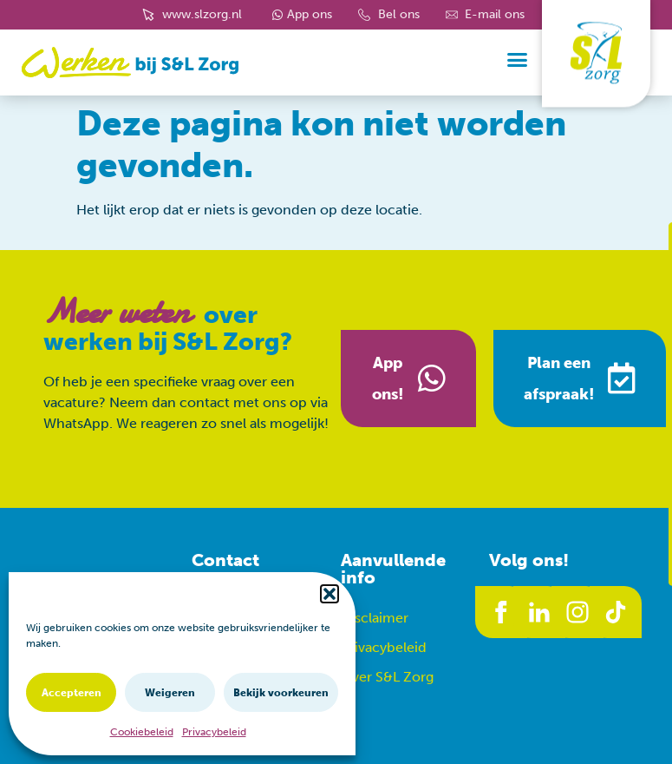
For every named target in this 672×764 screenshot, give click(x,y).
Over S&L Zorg (387, 676)
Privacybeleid (214, 732)
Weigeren (170, 693)
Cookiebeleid (141, 732)
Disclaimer (374, 617)
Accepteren (71, 693)
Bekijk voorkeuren (281, 693)
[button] (329, 594)
